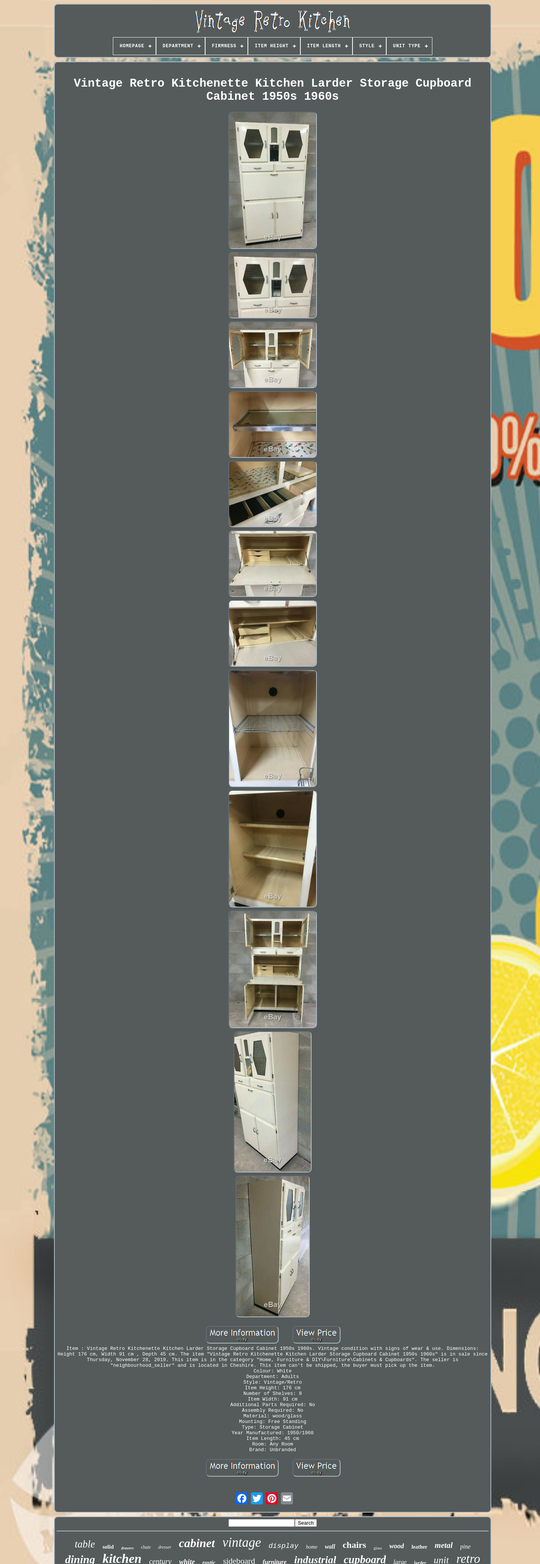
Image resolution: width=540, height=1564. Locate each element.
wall (330, 1546)
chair (146, 1547)
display (283, 1546)
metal (444, 1545)
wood (396, 1546)
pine (465, 1546)
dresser (164, 1547)
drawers (127, 1548)
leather (419, 1547)
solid (108, 1547)
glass (378, 1548)
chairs (354, 1545)
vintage (241, 1542)
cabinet (197, 1543)
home (311, 1547)
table (85, 1544)
